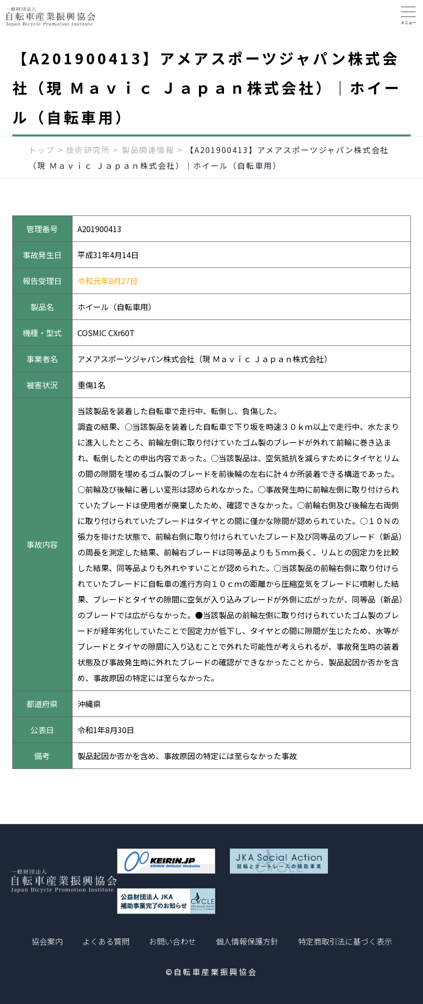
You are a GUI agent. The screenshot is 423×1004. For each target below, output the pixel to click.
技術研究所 (88, 155)
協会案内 (47, 941)
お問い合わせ (172, 941)
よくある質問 (105, 941)
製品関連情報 (148, 155)
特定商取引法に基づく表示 (345, 941)
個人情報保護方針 (247, 941)
